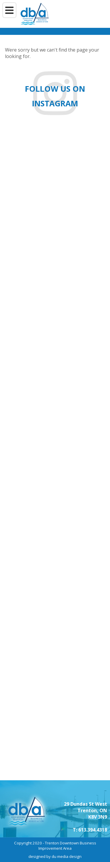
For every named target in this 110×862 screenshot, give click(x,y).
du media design (67, 856)
